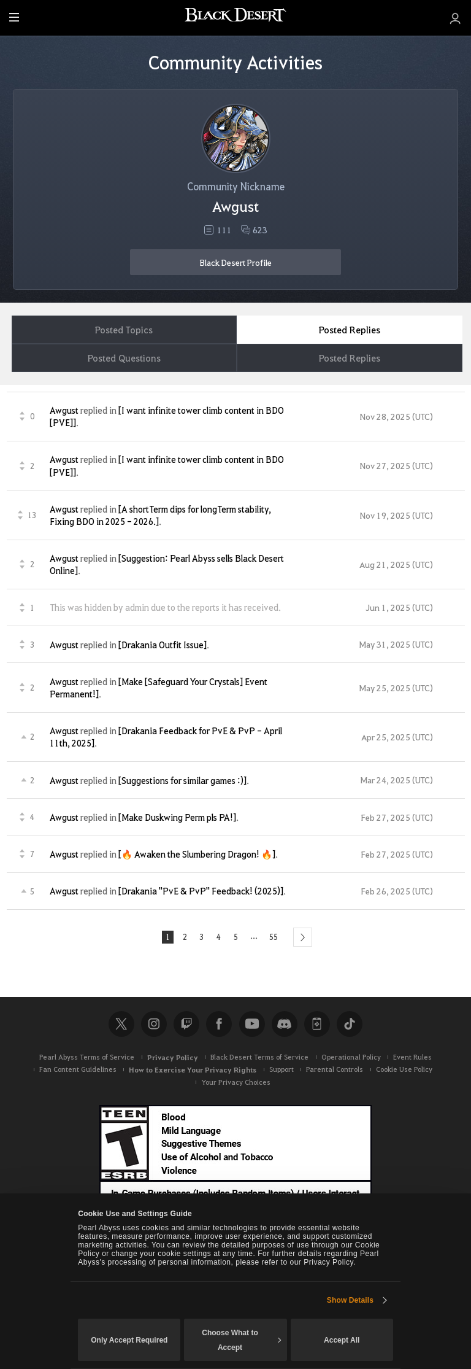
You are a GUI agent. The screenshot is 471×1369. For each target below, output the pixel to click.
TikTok (349, 1026)
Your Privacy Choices (235, 1084)
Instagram (154, 1026)
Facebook (219, 1026)
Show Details (350, 1300)
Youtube (252, 1026)
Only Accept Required (129, 1340)
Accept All (341, 1340)
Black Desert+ (317, 1026)
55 (276, 938)
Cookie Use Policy (404, 1072)
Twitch (186, 1026)
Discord (284, 1026)
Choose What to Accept (241, 1340)
